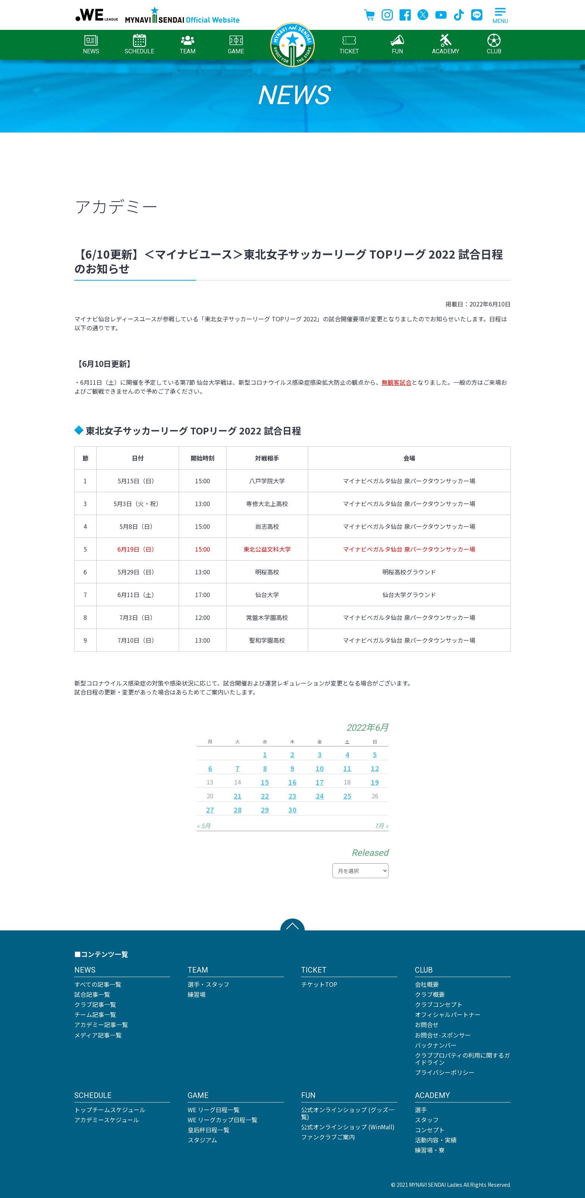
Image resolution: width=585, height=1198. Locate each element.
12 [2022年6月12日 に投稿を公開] (375, 768)
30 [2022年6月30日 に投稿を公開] (292, 809)
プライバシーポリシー (445, 1072)
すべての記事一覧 (97, 984)
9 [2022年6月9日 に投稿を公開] (292, 768)
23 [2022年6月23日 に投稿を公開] (292, 796)
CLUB (494, 44)
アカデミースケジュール (106, 1119)
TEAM (187, 44)
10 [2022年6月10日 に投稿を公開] (320, 768)
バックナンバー (436, 1045)
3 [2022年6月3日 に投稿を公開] (320, 754)
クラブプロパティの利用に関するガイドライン (462, 1059)
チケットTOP (319, 984)
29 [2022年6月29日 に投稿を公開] (265, 809)
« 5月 (203, 825)
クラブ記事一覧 (95, 1004)
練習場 (197, 994)
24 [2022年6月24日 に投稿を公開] (320, 796)
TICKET (349, 44)
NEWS (91, 44)
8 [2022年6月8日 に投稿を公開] (265, 768)
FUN (397, 44)
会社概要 (427, 984)
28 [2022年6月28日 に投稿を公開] (238, 809)
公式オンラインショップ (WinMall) (348, 1126)
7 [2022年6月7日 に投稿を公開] (237, 768)
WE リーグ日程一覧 (214, 1109)
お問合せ (427, 1024)
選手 (421, 1109)
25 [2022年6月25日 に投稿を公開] (347, 796)
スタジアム (202, 1139)
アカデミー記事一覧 (101, 1024)
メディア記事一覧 (98, 1034)
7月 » (381, 825)
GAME (236, 44)
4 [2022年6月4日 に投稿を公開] (347, 754)
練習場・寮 (430, 1149)
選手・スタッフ (208, 984)
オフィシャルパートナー (448, 1014)
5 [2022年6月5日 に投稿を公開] (375, 754)
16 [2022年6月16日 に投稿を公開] (292, 782)
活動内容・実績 (436, 1139)
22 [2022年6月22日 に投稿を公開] (265, 796)
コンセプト (430, 1129)
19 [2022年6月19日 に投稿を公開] (375, 782)
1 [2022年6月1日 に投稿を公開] (265, 754)
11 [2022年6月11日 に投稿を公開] (347, 768)
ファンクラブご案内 (328, 1136)
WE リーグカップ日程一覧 (222, 1119)
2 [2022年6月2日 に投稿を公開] (292, 754)
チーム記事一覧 (95, 1014)
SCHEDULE (139, 44)
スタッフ (427, 1119)
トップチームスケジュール (110, 1109)
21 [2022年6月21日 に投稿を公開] (238, 796)
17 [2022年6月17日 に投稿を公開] (320, 782)
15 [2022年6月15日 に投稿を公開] (265, 782)
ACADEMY (445, 44)
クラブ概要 (430, 994)
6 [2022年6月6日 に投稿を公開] (210, 768)
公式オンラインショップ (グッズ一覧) (347, 1113)
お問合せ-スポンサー (443, 1034)
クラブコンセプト (439, 1004)
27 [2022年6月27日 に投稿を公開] (210, 809)
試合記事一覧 (92, 994)
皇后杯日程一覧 (208, 1129)
